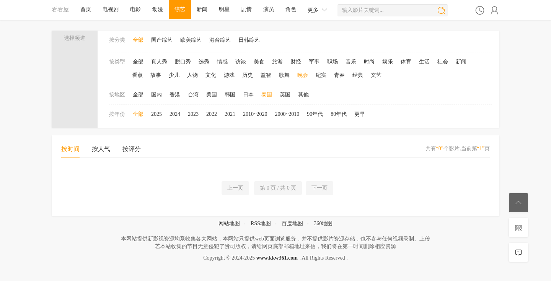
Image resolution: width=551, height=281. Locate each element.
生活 (424, 62)
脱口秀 (183, 62)
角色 (290, 9)
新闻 (202, 9)
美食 (259, 62)
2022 (211, 114)
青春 (339, 75)
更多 (318, 9)
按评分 (131, 149)
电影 (135, 9)
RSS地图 (261, 223)
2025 (156, 114)
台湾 (193, 94)
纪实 (321, 75)
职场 (332, 62)
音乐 (351, 62)
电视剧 (111, 9)
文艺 (376, 75)
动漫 (157, 9)
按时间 (70, 149)
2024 (175, 114)
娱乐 (387, 62)
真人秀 (159, 62)
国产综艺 (162, 40)
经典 (357, 75)
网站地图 (229, 223)
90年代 (315, 114)
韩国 (230, 94)
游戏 (229, 75)
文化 (210, 75)
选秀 (204, 62)
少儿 (174, 75)
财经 (295, 62)
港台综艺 (220, 40)
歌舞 (284, 75)
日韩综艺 (249, 40)
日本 (248, 94)
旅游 (277, 62)
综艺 (179, 9)
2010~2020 (255, 114)
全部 (138, 40)
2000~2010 (287, 114)
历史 (247, 75)
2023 (193, 114)
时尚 (369, 62)
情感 (222, 62)
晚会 (302, 75)
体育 (406, 62)
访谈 (240, 62)
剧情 (246, 9)
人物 (192, 75)
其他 (303, 94)
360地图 (323, 223)
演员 (268, 9)
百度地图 (292, 223)
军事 (314, 62)
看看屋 (60, 9)
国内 (156, 94)
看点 (137, 75)
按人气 (101, 149)
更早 (359, 114)
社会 (442, 62)
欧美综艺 (191, 40)
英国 (285, 94)
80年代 (339, 114)
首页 (85, 9)
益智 (266, 75)
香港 (175, 94)
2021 (230, 114)
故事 (155, 75)
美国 (211, 94)
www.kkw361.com (277, 258)
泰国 (266, 94)
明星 (224, 9)
